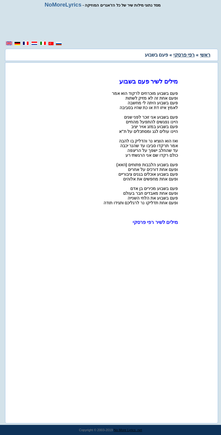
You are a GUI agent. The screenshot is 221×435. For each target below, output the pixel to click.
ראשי (205, 54)
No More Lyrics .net (128, 430)
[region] (112, 24)
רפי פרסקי (184, 54)
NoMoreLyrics (63, 4)
